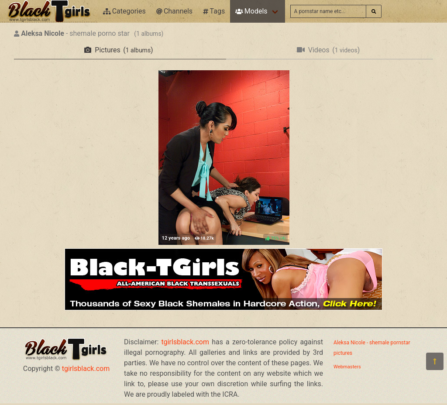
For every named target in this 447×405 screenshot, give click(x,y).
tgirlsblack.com (86, 368)
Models (251, 11)
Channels (174, 11)
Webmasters (347, 367)
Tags (214, 11)
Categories (124, 11)
